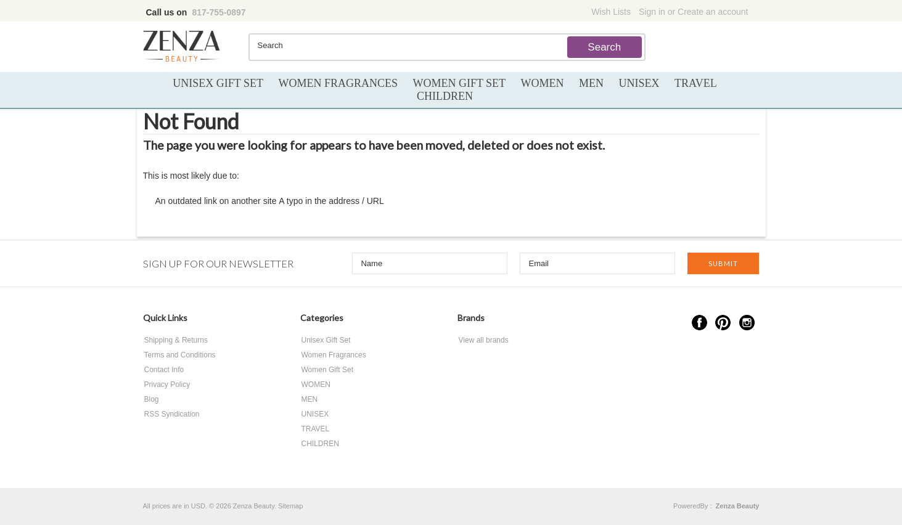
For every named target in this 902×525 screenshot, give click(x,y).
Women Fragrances (338, 83)
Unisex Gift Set (218, 83)
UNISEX (639, 83)
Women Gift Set (459, 83)
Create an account (713, 12)
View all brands (484, 340)
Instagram (747, 322)
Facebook (699, 322)
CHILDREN (445, 96)
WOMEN (542, 83)
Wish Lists (611, 12)
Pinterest (723, 322)
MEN (591, 83)
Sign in (652, 12)
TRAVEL (695, 83)
